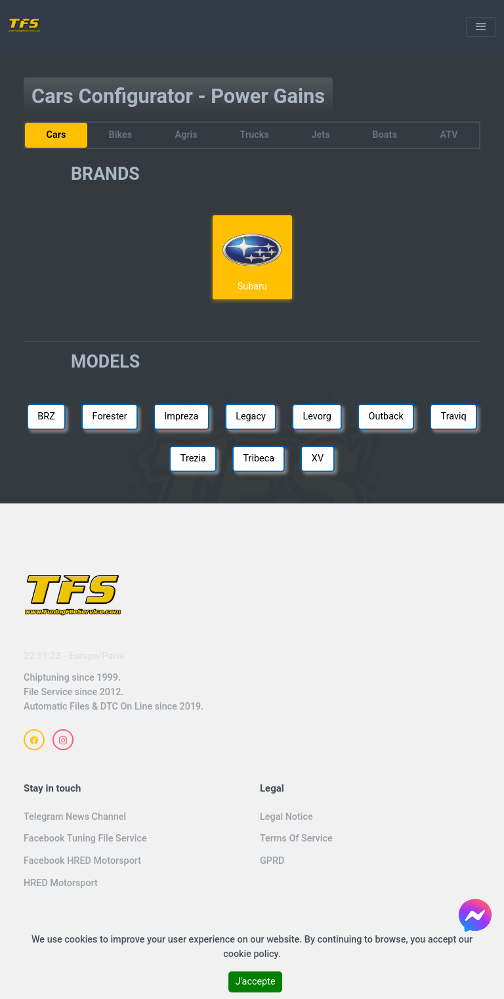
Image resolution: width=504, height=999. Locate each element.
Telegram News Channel (75, 816)
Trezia (193, 458)
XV (318, 458)
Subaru (252, 257)
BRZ (45, 416)
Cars (56, 134)
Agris (186, 134)
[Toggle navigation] (481, 27)
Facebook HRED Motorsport (82, 860)
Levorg (317, 416)
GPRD (272, 860)
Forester (110, 416)
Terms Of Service (296, 838)
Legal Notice (286, 816)
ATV (448, 134)
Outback (386, 416)
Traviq (454, 416)
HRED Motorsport (61, 883)
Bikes (120, 134)
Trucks (254, 134)
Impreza (181, 416)
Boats (385, 134)
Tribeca (259, 458)
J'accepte (255, 981)
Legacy (251, 416)
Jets (321, 134)
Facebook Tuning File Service (85, 838)
